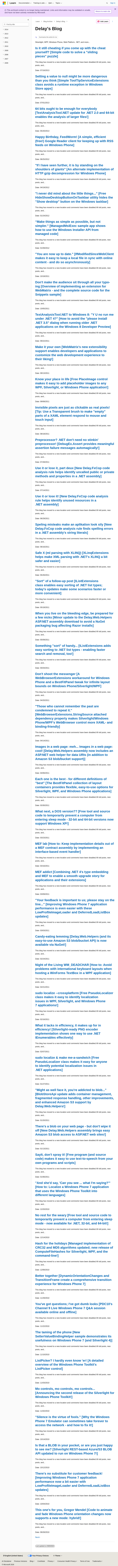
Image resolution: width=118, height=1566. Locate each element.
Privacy (50, 1561)
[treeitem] (16, 29)
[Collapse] (28, 20)
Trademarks (96, 1561)
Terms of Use (85, 1561)
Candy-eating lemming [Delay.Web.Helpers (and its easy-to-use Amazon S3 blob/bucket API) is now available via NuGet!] (73, 940)
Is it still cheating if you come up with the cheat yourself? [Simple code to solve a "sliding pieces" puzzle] (70, 52)
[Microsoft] (4, 3)
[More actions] (112, 21)
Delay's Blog (60, 21)
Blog (31, 1561)
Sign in (112, 3)
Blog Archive (47, 21)
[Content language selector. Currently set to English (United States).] (13, 1556)
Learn (38, 21)
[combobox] (16, 24)
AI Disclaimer (6, 1561)
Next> (37, 1537)
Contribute (41, 1561)
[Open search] (107, 3)
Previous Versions (20, 1561)
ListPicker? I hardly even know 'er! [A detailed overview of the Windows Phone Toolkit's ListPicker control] (69, 1364)
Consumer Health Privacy (66, 1561)
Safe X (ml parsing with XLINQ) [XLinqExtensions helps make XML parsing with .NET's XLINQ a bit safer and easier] (72, 557)
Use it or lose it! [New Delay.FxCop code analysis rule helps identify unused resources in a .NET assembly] (71, 500)
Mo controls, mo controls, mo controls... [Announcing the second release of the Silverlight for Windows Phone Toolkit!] (74, 1393)
